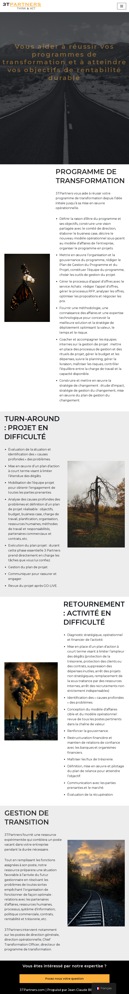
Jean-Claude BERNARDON (88, 990)
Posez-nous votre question (64, 978)
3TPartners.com (32, 990)
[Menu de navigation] (121, 6)
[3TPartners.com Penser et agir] (22, 6)
